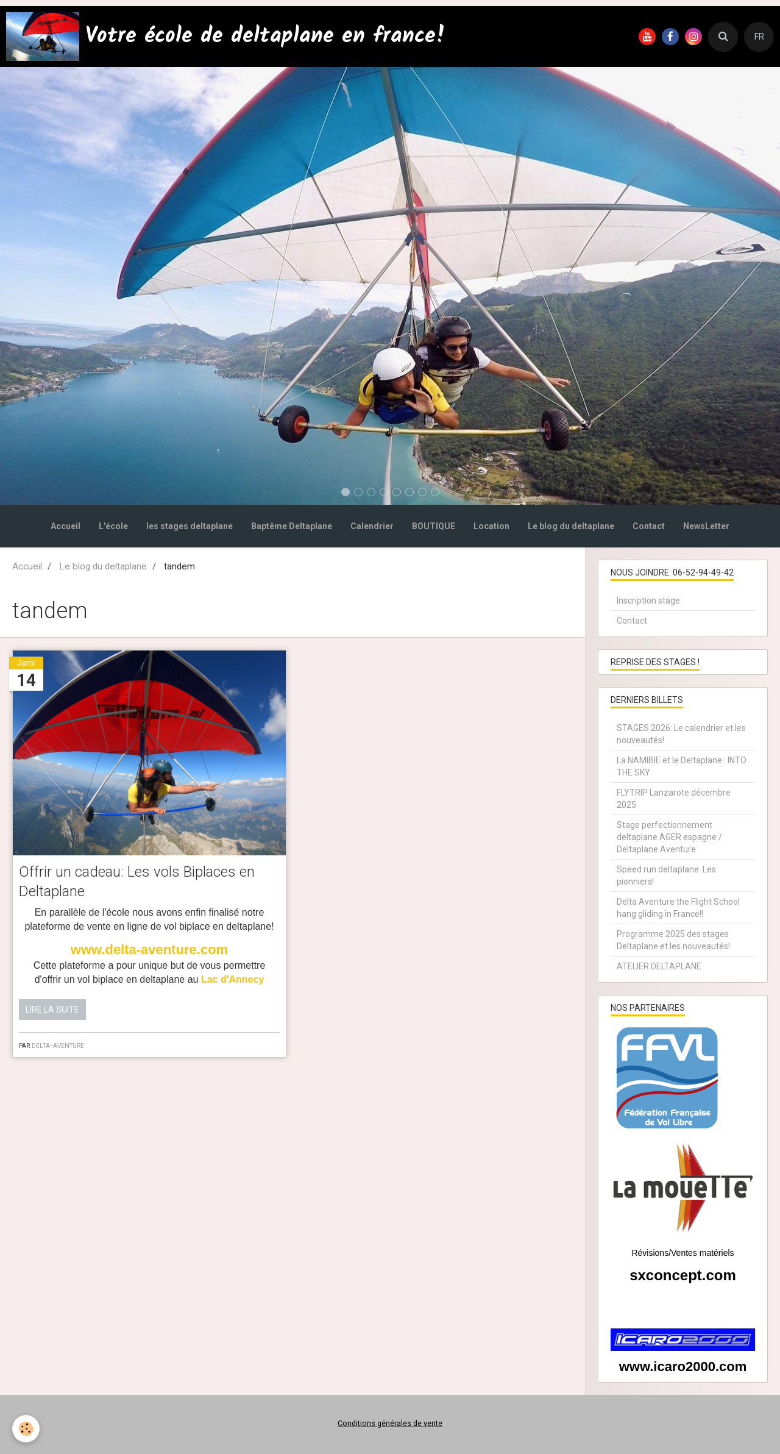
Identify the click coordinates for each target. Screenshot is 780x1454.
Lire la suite (52, 1009)
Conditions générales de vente (390, 1423)
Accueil (65, 526)
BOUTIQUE (433, 526)
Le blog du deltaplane (571, 526)
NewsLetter (706, 526)
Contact (649, 526)
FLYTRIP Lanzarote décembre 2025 (674, 799)
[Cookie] (26, 1428)
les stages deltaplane (189, 526)
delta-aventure (58, 1045)
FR (759, 36)
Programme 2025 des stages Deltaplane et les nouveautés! (673, 940)
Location (491, 526)
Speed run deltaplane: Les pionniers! (666, 875)
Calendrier (372, 526)
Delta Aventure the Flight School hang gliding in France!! (678, 908)
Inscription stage (648, 600)
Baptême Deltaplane (291, 526)
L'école (113, 526)
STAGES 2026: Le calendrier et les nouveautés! (681, 734)
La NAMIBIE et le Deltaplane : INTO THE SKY (681, 766)
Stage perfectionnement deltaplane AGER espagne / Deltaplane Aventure (669, 837)
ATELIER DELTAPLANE (659, 966)
